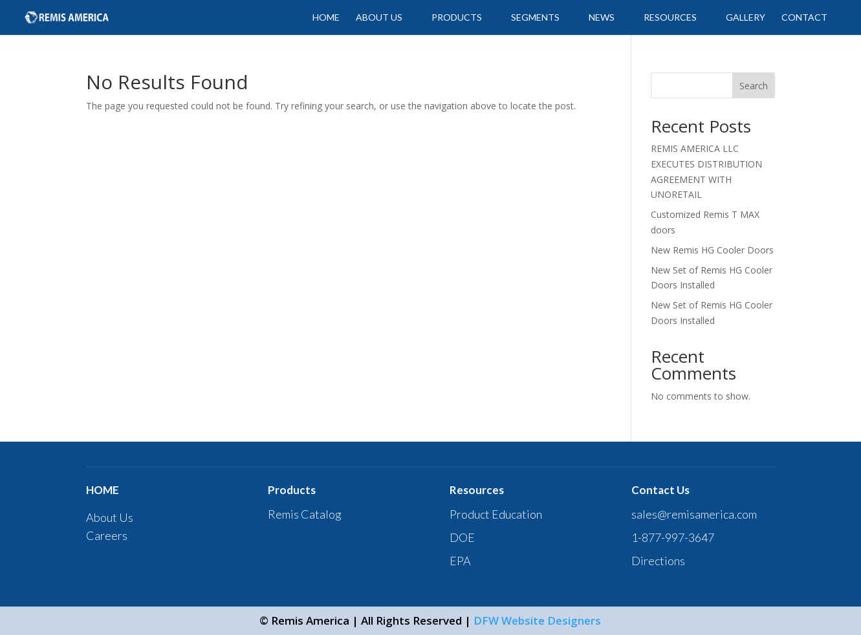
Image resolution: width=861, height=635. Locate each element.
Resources (670, 18)
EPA (460, 561)
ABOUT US (379, 18)
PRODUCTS (456, 18)
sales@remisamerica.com (694, 514)
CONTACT (804, 18)
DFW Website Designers (537, 620)
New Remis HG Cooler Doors (712, 250)
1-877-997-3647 (672, 537)
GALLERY (745, 18)
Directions (658, 561)
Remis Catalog (305, 514)
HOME (326, 18)
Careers (106, 535)
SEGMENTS (535, 18)
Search (753, 86)
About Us (109, 517)
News (602, 18)
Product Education (496, 514)
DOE (462, 537)
